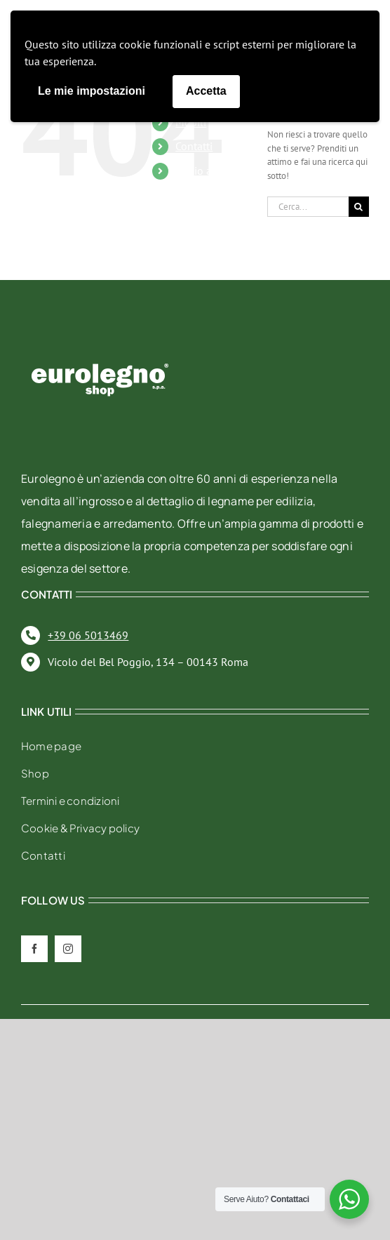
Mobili (190, 122)
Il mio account (209, 171)
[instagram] (68, 948)
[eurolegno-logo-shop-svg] (100, 341)
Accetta (206, 91)
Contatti (194, 146)
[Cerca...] (308, 206)
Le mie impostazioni (91, 91)
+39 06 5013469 (88, 635)
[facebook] (34, 948)
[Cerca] (359, 206)
